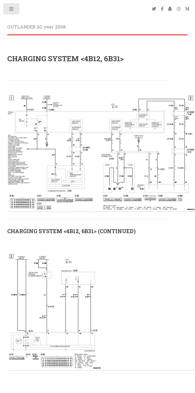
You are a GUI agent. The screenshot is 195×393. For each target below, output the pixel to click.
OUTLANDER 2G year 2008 (36, 27)
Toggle (11, 10)
